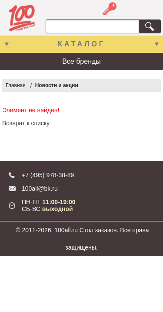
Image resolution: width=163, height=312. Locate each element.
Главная (16, 85)
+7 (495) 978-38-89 (48, 175)
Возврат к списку (26, 123)
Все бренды (81, 61)
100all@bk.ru (40, 188)
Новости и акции (56, 85)
